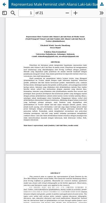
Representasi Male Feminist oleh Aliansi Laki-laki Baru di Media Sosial (58, 4)
